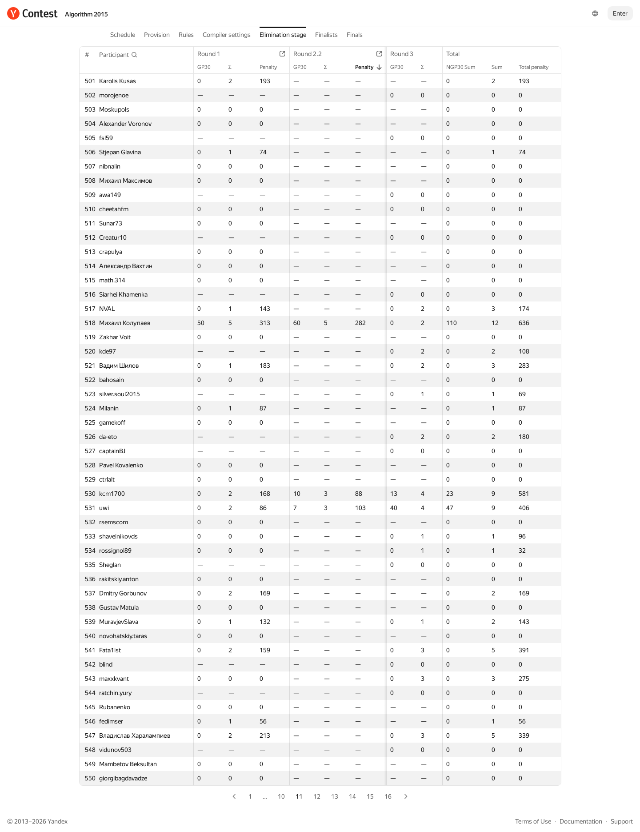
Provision (157, 34)
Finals (355, 34)
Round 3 (397, 53)
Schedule (122, 34)
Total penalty (538, 67)
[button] (118, 54)
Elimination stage (283, 34)
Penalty (268, 67)
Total (457, 53)
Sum (502, 67)
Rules (186, 34)
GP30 (208, 67)
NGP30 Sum (465, 67)
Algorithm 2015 (86, 14)
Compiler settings (227, 34)
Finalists (326, 34)
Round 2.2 (307, 53)
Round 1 (213, 53)
